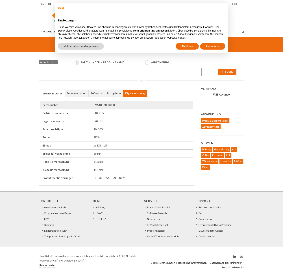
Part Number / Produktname (102, 62)
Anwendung (160, 62)
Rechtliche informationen (192, 262)
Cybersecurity (207, 236)
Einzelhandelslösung (55, 230)
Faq (201, 213)
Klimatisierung (221, 149)
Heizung (206, 149)
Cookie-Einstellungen (163, 262)
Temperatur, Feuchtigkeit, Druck (62, 236)
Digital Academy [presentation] (135, 93)
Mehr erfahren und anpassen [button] (81, 46)
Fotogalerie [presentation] (113, 93)
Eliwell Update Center (211, 230)
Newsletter (153, 218)
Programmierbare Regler (215, 120)
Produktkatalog (156, 230)
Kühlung (49, 224)
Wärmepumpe (209, 161)
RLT (228, 155)
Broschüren (205, 218)
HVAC (47, 218)
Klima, (205, 167)
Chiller (205, 155)
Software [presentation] (96, 93)
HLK (234, 149)
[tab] (52, 93)
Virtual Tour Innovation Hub (163, 236)
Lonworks (226, 161)
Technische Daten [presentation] (51, 93)
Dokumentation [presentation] (76, 93)
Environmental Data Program (215, 224)
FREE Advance (221, 94)
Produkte (48, 31)
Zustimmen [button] (212, 46)
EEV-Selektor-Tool (157, 224)
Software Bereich (157, 213)
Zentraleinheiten (210, 126)
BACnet (238, 161)
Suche (227, 71)
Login (237, 4)
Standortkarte (47, 265)
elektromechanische (55, 207)
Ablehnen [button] (187, 46)
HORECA (101, 218)
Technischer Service (210, 207)
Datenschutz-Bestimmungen (226, 262)
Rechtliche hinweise (233, 267)
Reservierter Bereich (159, 207)
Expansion (217, 155)
